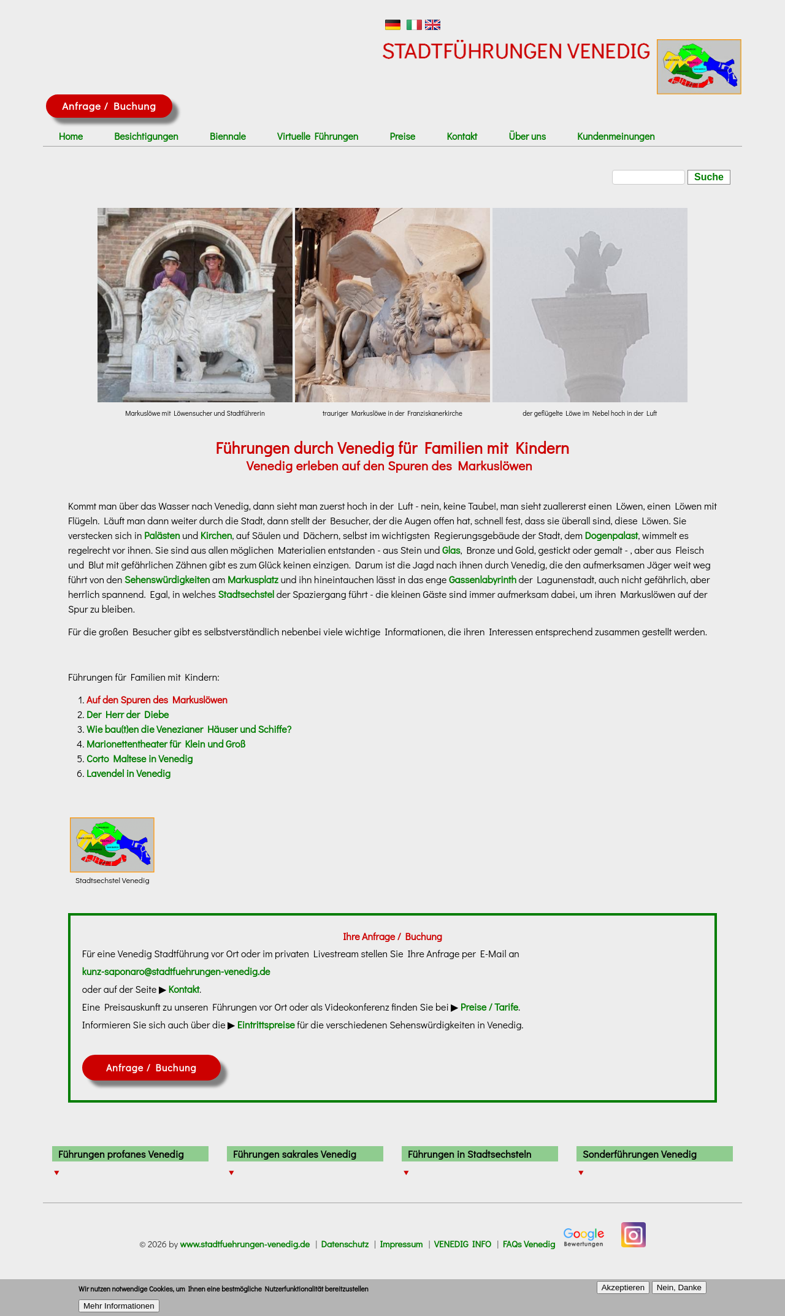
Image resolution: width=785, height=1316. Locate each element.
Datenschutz (345, 1244)
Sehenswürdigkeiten (167, 579)
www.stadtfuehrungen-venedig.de (245, 1244)
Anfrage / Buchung (109, 105)
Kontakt (462, 136)
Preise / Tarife (489, 1006)
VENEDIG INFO (462, 1244)
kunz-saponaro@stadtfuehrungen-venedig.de (176, 971)
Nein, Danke (679, 1291)
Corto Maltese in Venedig (139, 758)
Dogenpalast (611, 535)
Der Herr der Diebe (127, 714)
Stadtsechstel (246, 593)
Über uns (527, 136)
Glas (451, 549)
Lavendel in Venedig (128, 773)
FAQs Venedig (529, 1244)
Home (71, 136)
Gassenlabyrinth (482, 579)
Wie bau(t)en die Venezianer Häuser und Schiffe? (188, 728)
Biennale (228, 136)
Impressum (401, 1244)
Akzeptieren (623, 1291)
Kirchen (216, 535)
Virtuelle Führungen (317, 136)
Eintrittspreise (266, 1024)
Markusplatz (253, 579)
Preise (403, 136)
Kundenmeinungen (615, 136)
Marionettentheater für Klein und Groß (165, 743)
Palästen (162, 535)
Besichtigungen (146, 136)
